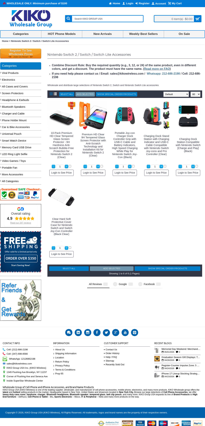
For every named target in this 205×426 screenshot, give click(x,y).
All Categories (10, 181)
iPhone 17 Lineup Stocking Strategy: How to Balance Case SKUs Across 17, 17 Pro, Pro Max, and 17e (181, 373)
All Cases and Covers (15, 86)
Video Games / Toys (14, 160)
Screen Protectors (12, 93)
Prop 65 (58, 373)
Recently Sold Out (114, 364)
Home (5, 41)
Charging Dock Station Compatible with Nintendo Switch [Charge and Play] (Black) (188, 145)
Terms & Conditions (64, 369)
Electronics (8, 79)
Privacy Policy (61, 365)
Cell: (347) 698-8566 (15, 354)
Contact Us (110, 349)
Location (58, 357)
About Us (59, 349)
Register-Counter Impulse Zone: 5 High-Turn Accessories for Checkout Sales (181, 365)
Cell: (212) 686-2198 (15, 349)
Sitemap (109, 360)
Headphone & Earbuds (15, 99)
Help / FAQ (110, 357)
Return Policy (61, 361)
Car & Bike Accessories (16, 127)
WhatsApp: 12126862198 (19, 358)
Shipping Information (64, 353)
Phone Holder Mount (14, 120)
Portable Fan (9, 167)
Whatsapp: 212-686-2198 (163, 73)
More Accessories (12, 174)
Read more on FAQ (157, 68)
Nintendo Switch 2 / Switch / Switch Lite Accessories (40, 41)
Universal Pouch (11, 133)
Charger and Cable (13, 113)
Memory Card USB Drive (16, 147)
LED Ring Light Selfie (14, 154)
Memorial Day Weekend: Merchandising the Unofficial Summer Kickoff (181, 349)
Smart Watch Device (14, 140)
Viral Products (10, 72)
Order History (111, 353)
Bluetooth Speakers (13, 106)
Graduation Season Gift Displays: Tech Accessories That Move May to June (181, 357)
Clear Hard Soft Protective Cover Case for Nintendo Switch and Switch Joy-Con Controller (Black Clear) (61, 226)
